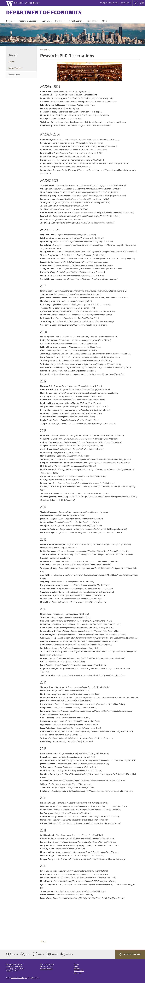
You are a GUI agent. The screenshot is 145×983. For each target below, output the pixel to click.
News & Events (75, 21)
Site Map (77, 969)
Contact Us (77, 973)
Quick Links (125, 3)
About (104, 21)
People (9, 21)
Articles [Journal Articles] (11, 61)
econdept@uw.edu (46, 969)
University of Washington (19, 978)
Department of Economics (43, 12)
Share (43, 941)
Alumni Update (79, 971)
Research (59, 21)
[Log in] (136, 3)
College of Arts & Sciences (109, 3)
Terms (76, 966)
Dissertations (14, 74)
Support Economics (130, 954)
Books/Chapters (15, 68)
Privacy (76, 964)
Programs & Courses (27, 21)
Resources (91, 21)
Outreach (46, 21)
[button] (89, 71)
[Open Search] (142, 3)
